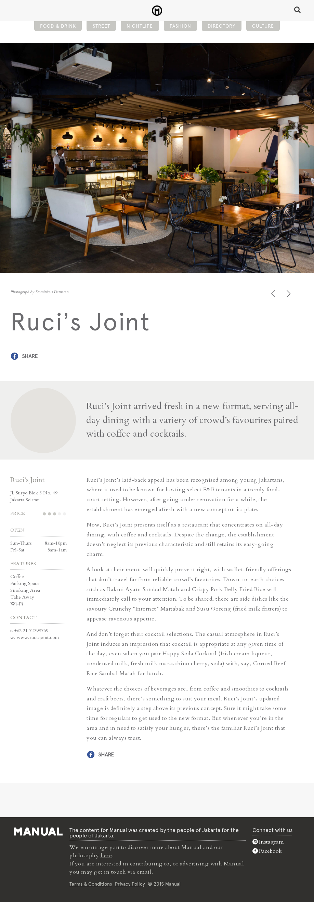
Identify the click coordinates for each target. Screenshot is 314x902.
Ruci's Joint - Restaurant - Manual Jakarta (157, 10)
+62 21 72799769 (31, 630)
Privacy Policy (130, 884)
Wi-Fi (16, 604)
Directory (221, 26)
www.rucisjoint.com (38, 637)
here (106, 855)
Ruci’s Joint (27, 479)
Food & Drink (58, 26)
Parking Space (25, 583)
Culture (263, 26)
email (144, 872)
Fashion (180, 26)
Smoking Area (25, 590)
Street (101, 26)
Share (30, 356)
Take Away (22, 597)
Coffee (17, 576)
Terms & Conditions (90, 884)
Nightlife (140, 26)
